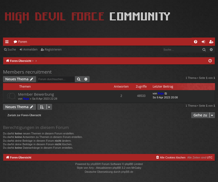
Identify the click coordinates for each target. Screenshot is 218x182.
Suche (12, 49)
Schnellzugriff (8, 42)
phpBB (95, 163)
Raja (26, 98)
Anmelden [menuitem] (204, 42)
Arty (91, 167)
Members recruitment (27, 72)
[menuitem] (195, 42)
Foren (22, 41)
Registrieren (53, 49)
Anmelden (30, 49)
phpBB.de (127, 171)
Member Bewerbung (36, 94)
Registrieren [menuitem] (212, 42)
